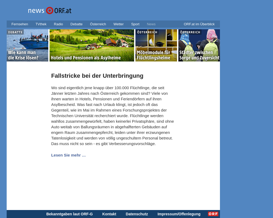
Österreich (98, 24)
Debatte (76, 24)
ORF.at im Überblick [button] (199, 24)
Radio (58, 24)
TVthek (40, 24)
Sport (135, 24)
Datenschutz (137, 214)
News (151, 24)
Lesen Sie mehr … (68, 155)
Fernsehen (19, 24)
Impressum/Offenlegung (179, 214)
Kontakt (109, 214)
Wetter (119, 24)
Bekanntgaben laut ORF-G (69, 214)
